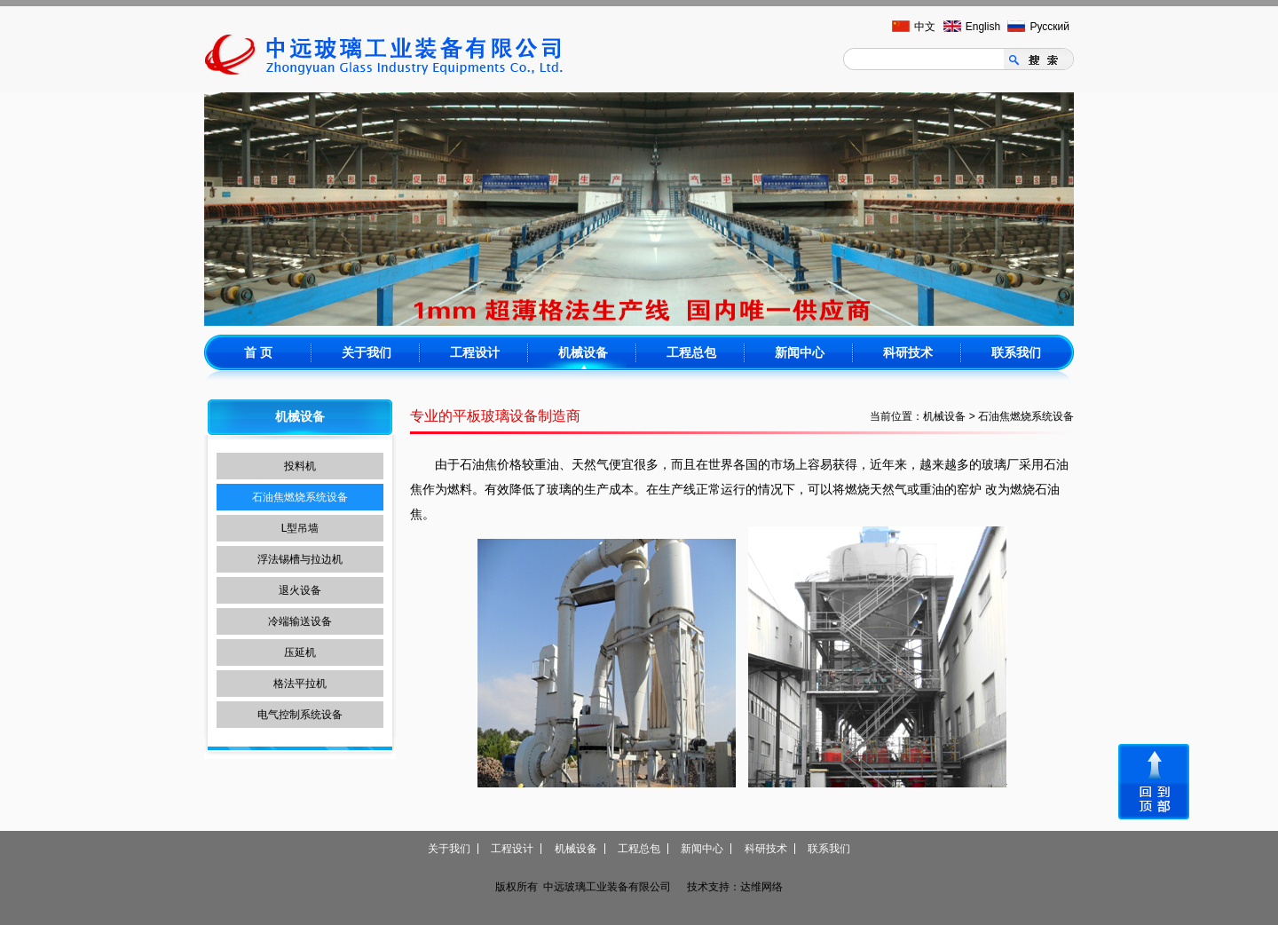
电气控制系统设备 (300, 714)
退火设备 (300, 590)
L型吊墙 (300, 528)
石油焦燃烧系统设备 (300, 497)
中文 (924, 26)
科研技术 (908, 352)
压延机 (300, 652)
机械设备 (583, 352)
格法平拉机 (300, 683)
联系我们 (1016, 352)
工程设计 (475, 352)
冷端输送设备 (300, 621)
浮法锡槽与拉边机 (300, 559)
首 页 (258, 352)
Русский (1049, 26)
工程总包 (691, 352)
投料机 (300, 466)
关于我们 (366, 352)
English (983, 26)
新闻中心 (799, 352)
